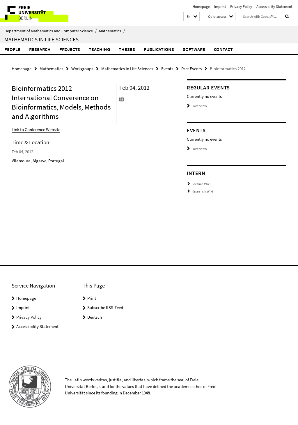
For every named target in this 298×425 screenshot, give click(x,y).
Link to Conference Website (36, 129)
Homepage (201, 6)
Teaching (99, 49)
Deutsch (94, 317)
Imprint (220, 6)
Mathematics (112, 31)
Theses (127, 49)
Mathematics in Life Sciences (41, 39)
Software (194, 49)
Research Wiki (202, 191)
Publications (159, 49)
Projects (69, 49)
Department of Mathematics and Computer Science (50, 31)
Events (167, 68)
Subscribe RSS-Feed (105, 307)
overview (197, 105)
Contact (223, 49)
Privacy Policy (241, 6)
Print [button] (91, 298)
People (12, 49)
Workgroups (82, 68)
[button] (191, 17)
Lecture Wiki (200, 183)
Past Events (191, 68)
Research (40, 49)
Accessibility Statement (274, 6)
